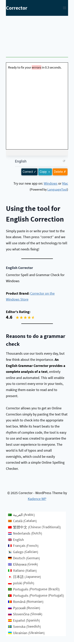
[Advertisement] (37, 37)
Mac (65, 183)
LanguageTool (57, 189)
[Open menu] (64, 8)
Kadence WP (37, 498)
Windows (50, 183)
